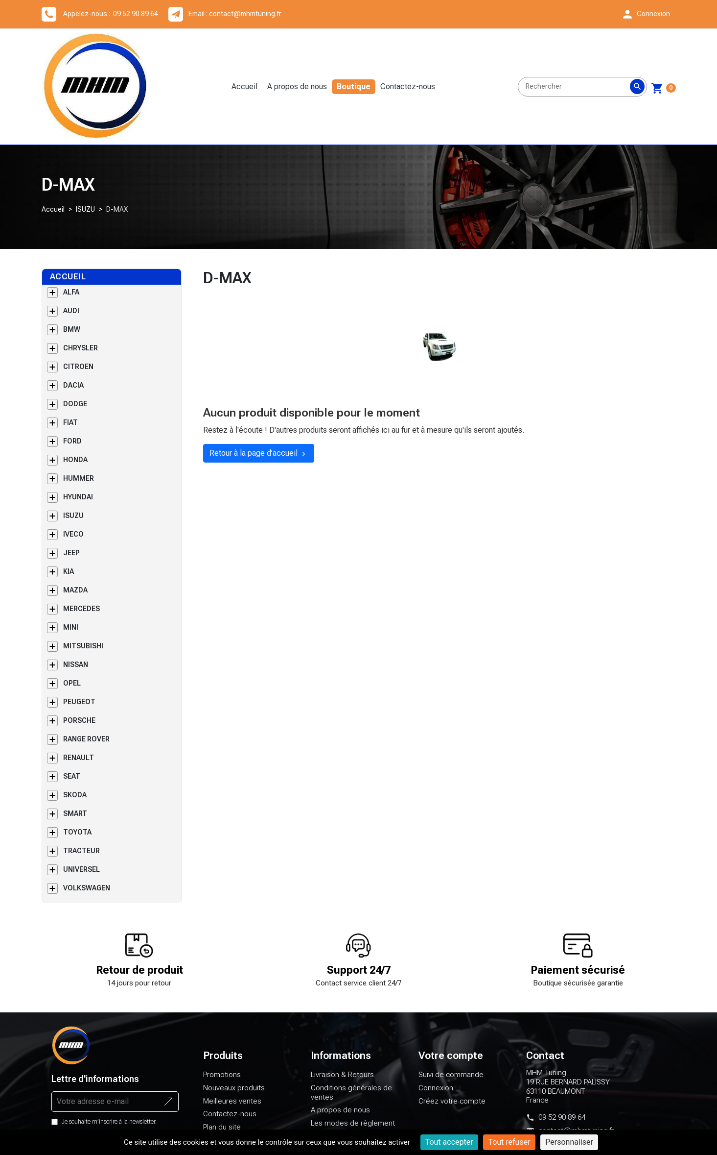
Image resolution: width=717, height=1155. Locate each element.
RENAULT (78, 758)
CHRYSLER (80, 348)
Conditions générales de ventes (351, 1092)
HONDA (75, 460)
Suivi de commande (451, 1074)
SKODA (75, 795)
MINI (70, 627)
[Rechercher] (582, 87)
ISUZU (85, 209)
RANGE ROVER (86, 739)
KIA (68, 571)
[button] (645, 14)
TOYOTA (77, 832)
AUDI (71, 311)
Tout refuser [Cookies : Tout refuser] (509, 1142)
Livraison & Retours (342, 1074)
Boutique (353, 86)
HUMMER (78, 478)
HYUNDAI (78, 497)
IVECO (73, 534)
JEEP (71, 553)
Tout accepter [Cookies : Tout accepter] (449, 1142)
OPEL (72, 683)
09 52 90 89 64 (561, 1117)
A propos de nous (297, 86)
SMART (75, 813)
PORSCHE (79, 720)
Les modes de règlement (353, 1123)
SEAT (71, 776)
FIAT (70, 422)
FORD (72, 441)
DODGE (75, 404)
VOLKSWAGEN (86, 888)
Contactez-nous (407, 86)
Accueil (244, 86)
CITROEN (78, 366)
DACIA (73, 385)
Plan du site (222, 1127)
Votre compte (450, 1055)
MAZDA (75, 590)
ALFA (71, 292)
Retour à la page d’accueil (258, 453)
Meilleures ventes (232, 1101)
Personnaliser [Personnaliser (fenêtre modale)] (569, 1142)
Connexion (435, 1087)
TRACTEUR (81, 851)
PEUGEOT (79, 702)
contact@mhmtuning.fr (245, 14)
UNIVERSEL (81, 869)
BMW (71, 329)
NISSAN (75, 664)
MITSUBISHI (83, 646)
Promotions (222, 1074)
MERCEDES (81, 609)
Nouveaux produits (234, 1087)
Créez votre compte (452, 1101)
